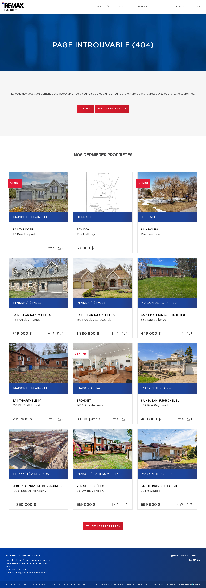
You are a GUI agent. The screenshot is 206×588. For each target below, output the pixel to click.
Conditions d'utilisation (156, 584)
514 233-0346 (19, 570)
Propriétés (102, 7)
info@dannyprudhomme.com (31, 573)
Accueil (85, 109)
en (198, 7)
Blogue (122, 7)
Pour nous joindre (112, 109)
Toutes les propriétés (103, 526)
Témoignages (143, 7)
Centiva (197, 584)
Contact (181, 7)
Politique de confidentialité (127, 584)
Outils (164, 7)
